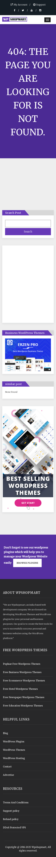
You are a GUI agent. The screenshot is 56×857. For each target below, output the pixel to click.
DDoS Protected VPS (14, 827)
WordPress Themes (14, 749)
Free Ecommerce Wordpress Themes (24, 680)
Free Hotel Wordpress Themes (20, 689)
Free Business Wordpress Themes (22, 672)
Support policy (11, 810)
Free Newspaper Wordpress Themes (23, 697)
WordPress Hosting (14, 758)
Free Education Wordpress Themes (23, 705)
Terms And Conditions (16, 802)
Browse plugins (27, 563)
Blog (5, 733)
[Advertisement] (28, 286)
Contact (7, 766)
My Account (18, 4)
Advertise (8, 775)
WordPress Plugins (13, 741)
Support (39, 4)
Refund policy (11, 819)
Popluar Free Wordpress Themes (21, 663)
